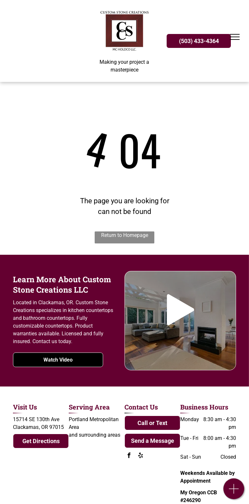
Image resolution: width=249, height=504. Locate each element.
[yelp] (140, 456)
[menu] (234, 36)
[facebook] (128, 456)
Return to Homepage (124, 235)
